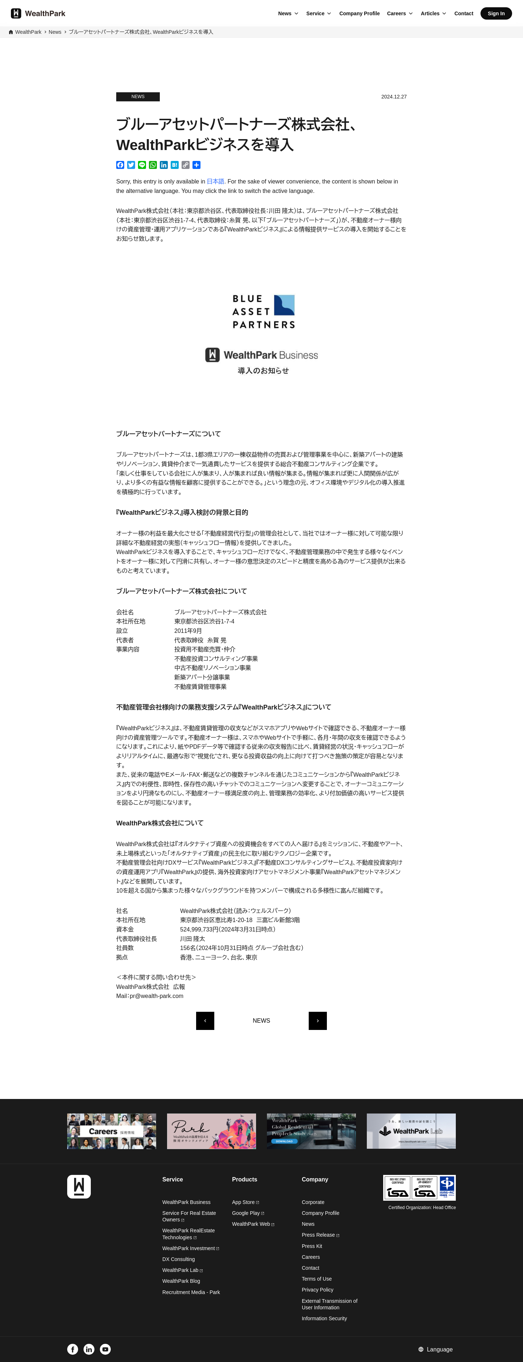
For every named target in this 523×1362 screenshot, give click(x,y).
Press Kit (312, 1246)
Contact (463, 13)
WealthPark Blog (181, 1281)
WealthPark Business (186, 1202)
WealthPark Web (253, 1224)
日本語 (215, 181)
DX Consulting (178, 1259)
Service (316, 13)
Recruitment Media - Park (191, 1292)
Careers (396, 13)
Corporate (313, 1202)
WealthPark (28, 32)
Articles (430, 13)
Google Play (248, 1213)
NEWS (261, 1021)
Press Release (320, 1235)
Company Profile (359, 13)
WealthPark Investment (190, 1248)
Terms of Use (317, 1279)
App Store (245, 1202)
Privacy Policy (317, 1290)
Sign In (496, 13)
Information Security (324, 1318)
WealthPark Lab (180, 1270)
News (285, 13)
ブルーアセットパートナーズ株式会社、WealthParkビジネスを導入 (141, 32)
